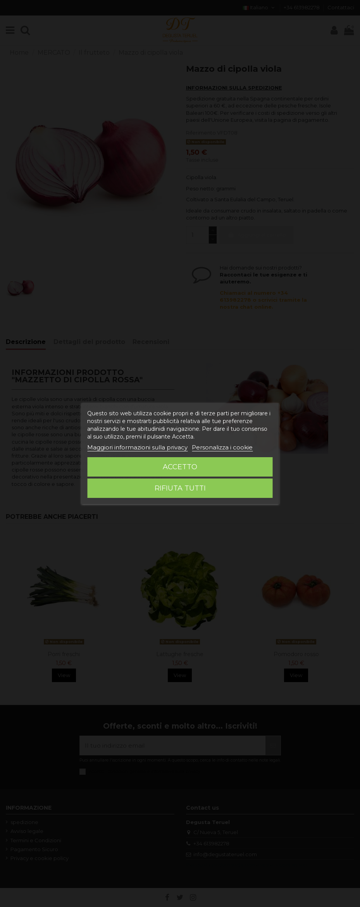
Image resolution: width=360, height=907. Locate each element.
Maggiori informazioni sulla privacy (137, 447)
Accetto (180, 467)
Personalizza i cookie (222, 447)
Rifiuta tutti (180, 488)
